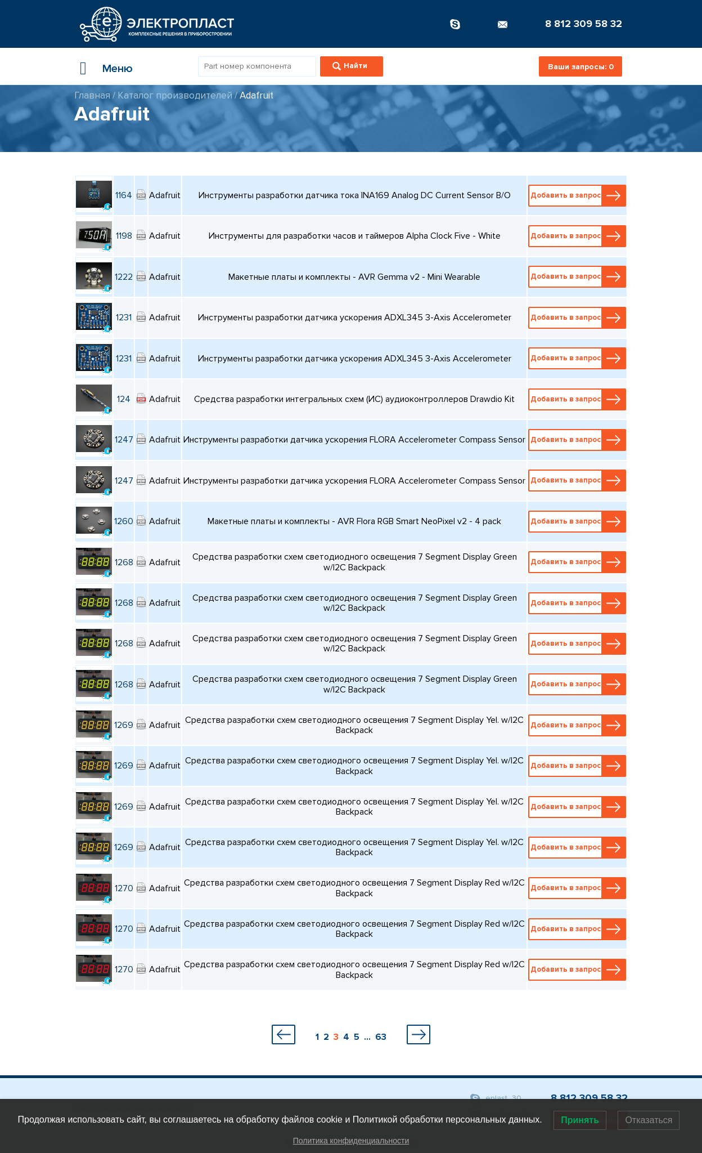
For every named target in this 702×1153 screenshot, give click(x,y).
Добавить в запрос (578, 195)
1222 (124, 277)
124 (123, 399)
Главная (92, 95)
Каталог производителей (175, 95)
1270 (124, 888)
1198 (124, 236)
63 (380, 1037)
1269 (123, 725)
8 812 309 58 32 (583, 23)
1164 (123, 195)
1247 (124, 439)
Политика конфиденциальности (351, 1140)
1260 (123, 521)
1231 (124, 317)
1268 (124, 562)
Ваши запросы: (581, 66)
